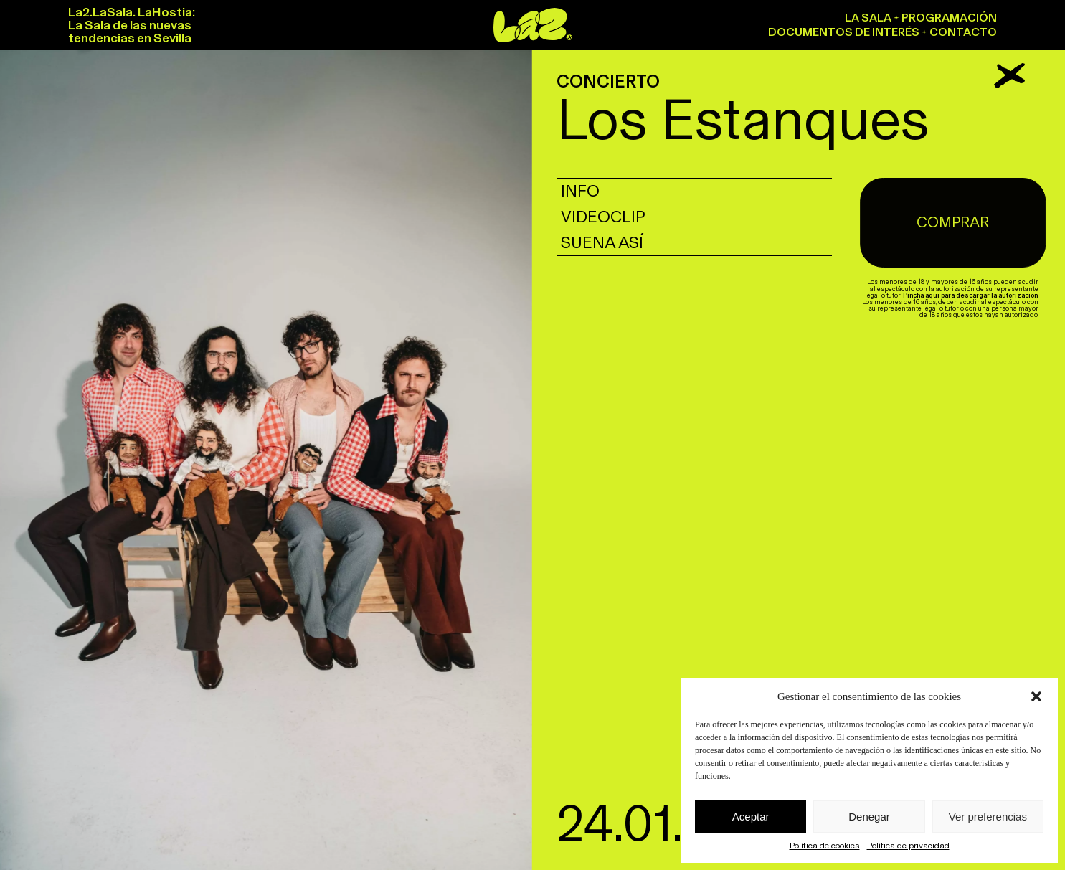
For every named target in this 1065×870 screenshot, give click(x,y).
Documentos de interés (843, 32)
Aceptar (751, 816)
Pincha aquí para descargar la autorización (974, 267)
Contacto (963, 32)
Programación (949, 17)
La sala (868, 17)
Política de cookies (825, 846)
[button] (1036, 696)
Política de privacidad (908, 846)
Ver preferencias (988, 816)
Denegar (869, 816)
